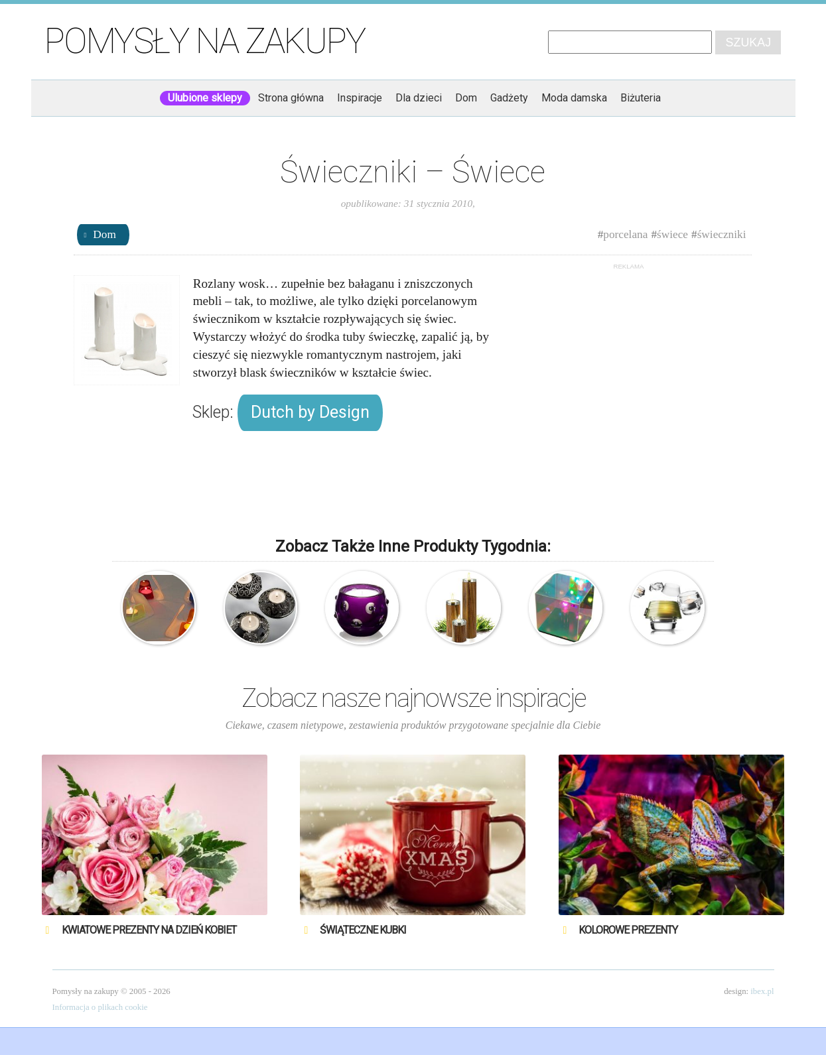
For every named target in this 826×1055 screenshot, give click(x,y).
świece (672, 234)
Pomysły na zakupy (204, 41)
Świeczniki (260, 608)
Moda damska (574, 98)
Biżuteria (640, 98)
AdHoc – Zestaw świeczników (463, 608)
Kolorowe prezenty (628, 930)
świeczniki (721, 234)
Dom (466, 98)
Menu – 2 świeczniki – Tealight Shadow (667, 608)
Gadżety (509, 98)
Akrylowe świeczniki (158, 608)
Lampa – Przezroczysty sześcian (565, 608)
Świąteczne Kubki (363, 930)
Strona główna (291, 98)
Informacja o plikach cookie (100, 1007)
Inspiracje (359, 98)
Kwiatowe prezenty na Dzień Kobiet (149, 930)
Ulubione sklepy (205, 98)
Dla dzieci (418, 98)
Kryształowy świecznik (362, 608)
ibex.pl (762, 991)
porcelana (625, 234)
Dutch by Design (310, 412)
